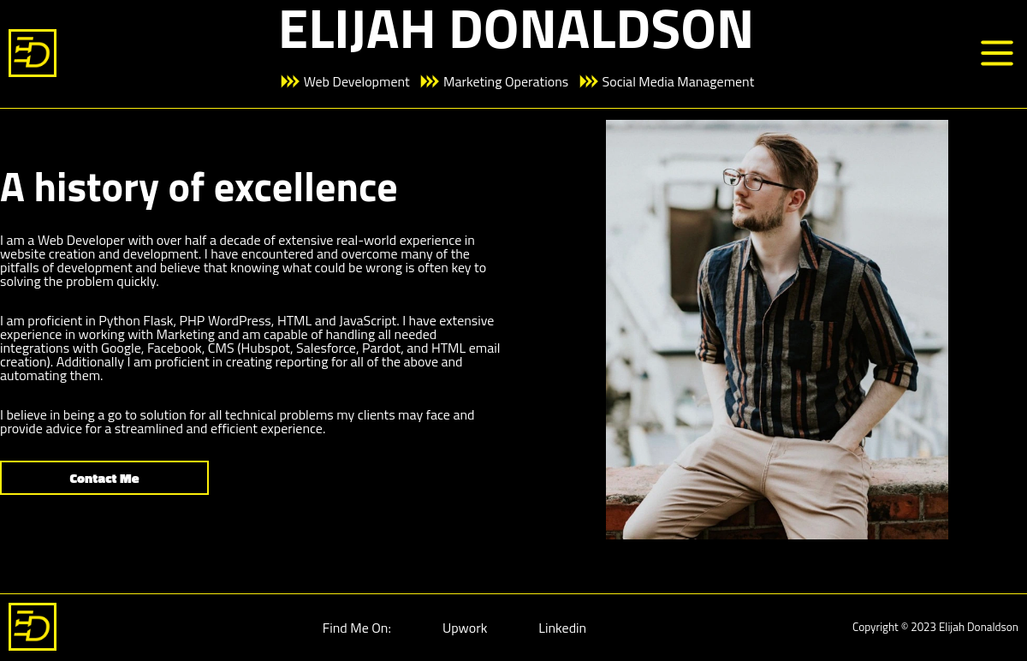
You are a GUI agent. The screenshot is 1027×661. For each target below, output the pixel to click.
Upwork (464, 627)
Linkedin (562, 627)
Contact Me (105, 477)
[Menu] (997, 54)
